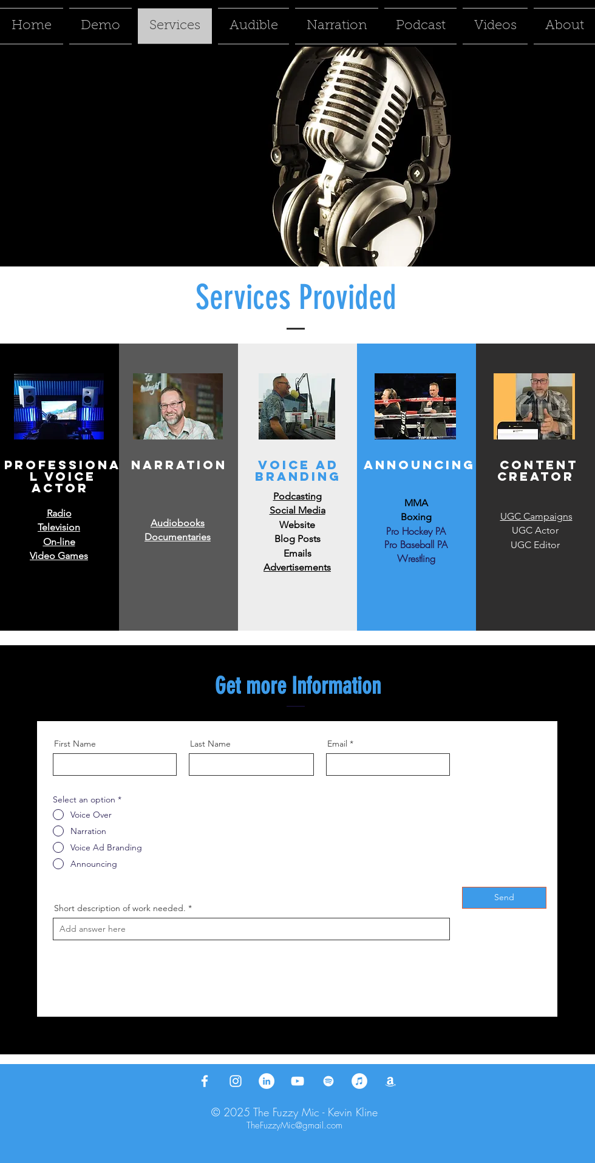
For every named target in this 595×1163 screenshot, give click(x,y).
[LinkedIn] (266, 1081)
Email (337, 743)
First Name (75, 743)
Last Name (210, 743)
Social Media (297, 510)
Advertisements (297, 567)
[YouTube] (297, 1081)
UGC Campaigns (536, 516)
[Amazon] (390, 1081)
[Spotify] (328, 1081)
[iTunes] (359, 1081)
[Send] (504, 898)
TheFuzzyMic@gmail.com (294, 1125)
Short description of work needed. (120, 908)
